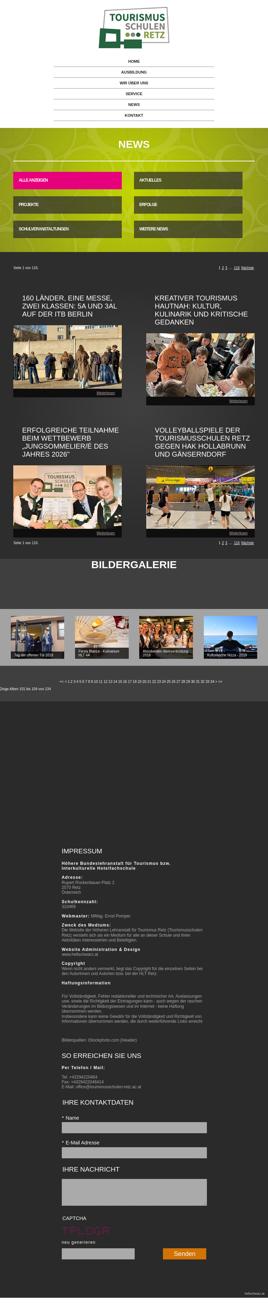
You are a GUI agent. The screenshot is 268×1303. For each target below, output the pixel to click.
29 (188, 682)
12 (105, 682)
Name (70, 1117)
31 (198, 682)
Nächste (247, 268)
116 (237, 268)
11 (101, 682)
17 (130, 682)
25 (169, 682)
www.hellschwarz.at (80, 954)
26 (174, 682)
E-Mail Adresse (80, 1142)
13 (110, 682)
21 (149, 682)
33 (207, 682)
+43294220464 (83, 1077)
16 (125, 682)
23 (159, 682)
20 (144, 682)
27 (178, 682)
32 (202, 682)
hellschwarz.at (255, 1299)
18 (134, 682)
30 (193, 682)
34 (212, 682)
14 (115, 682)
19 (139, 682)
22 (154, 682)
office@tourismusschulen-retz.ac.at (108, 1086)
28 (183, 682)
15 (120, 682)
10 (96, 682)
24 (164, 682)
